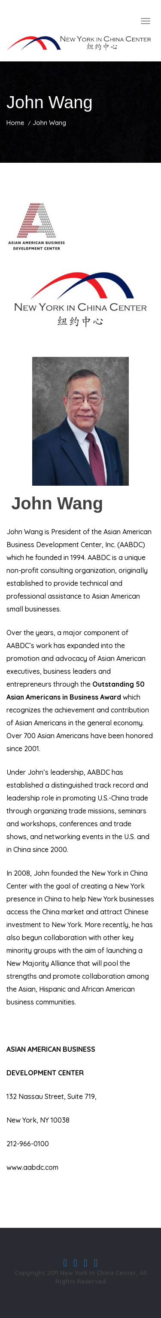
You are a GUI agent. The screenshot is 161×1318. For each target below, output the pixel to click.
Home (15, 123)
